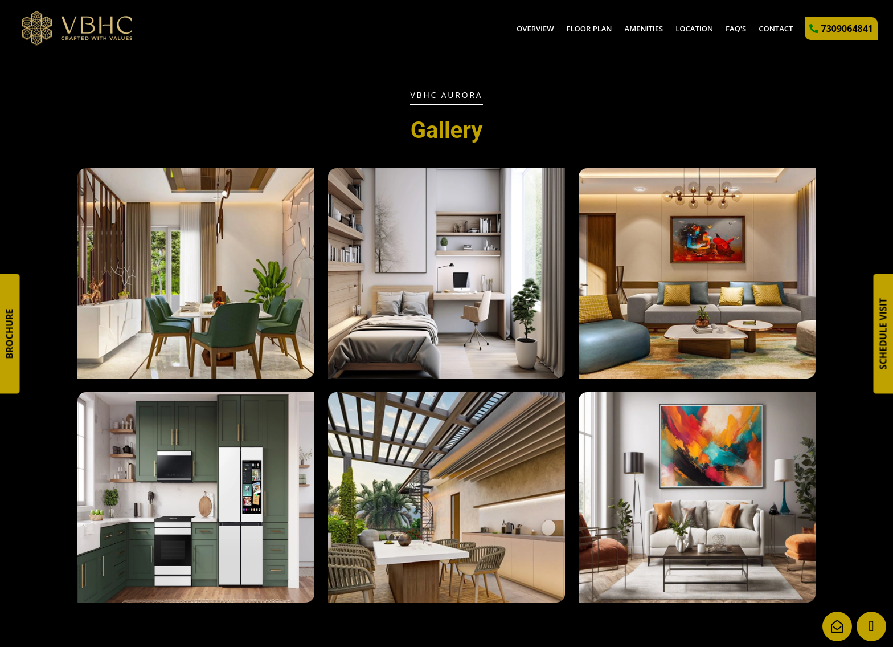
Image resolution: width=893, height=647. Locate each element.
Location (694, 28)
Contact (776, 28)
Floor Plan (589, 28)
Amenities (644, 28)
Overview (535, 28)
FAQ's (736, 28)
